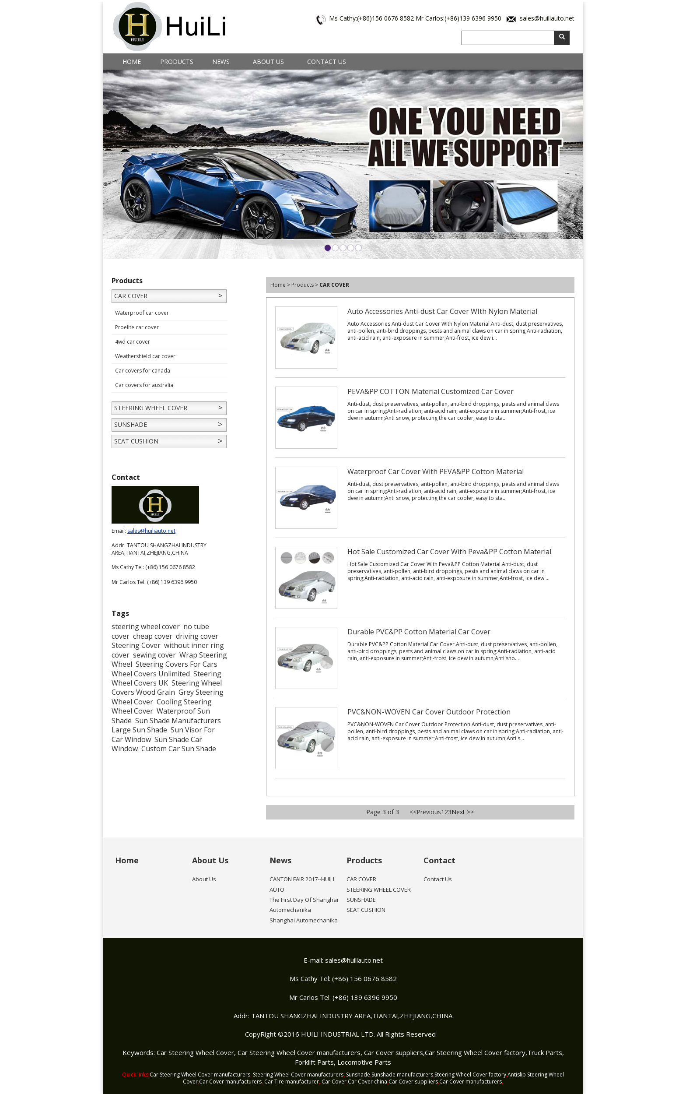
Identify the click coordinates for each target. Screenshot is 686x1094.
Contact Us (326, 61)
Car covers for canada (142, 370)
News (221, 61)
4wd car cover (132, 341)
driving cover (197, 636)
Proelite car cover (137, 327)
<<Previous (425, 812)
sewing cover (154, 655)
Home (131, 61)
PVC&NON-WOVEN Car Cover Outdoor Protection (429, 712)
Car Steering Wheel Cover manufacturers (299, 1052)
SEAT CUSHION (136, 441)
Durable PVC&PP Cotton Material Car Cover (418, 632)
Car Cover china (367, 1081)
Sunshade (358, 1074)
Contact (439, 860)
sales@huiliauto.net (547, 18)
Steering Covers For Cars (176, 664)
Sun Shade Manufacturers (178, 720)
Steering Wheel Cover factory (470, 1074)
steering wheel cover (146, 626)
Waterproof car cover (142, 313)
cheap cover (152, 636)
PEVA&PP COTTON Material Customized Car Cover (430, 391)
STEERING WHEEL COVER (150, 408)
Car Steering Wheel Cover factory (475, 1052)
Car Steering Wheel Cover (195, 1052)
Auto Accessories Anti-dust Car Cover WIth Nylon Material (442, 311)
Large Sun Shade (139, 730)
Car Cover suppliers (393, 1052)
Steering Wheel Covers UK (166, 678)
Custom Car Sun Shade (178, 748)
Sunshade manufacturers (402, 1074)
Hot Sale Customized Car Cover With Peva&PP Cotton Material (449, 551)
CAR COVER (130, 296)
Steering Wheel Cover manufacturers (298, 1074)
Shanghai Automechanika (304, 920)
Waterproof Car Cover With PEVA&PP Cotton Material (435, 471)
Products (176, 61)
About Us (268, 61)
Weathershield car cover (145, 356)
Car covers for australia (144, 385)
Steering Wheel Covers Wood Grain (167, 687)
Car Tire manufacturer (291, 1081)
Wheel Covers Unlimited (151, 674)
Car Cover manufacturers (230, 1081)
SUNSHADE (130, 424)
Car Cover (334, 1081)
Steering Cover (136, 645)
